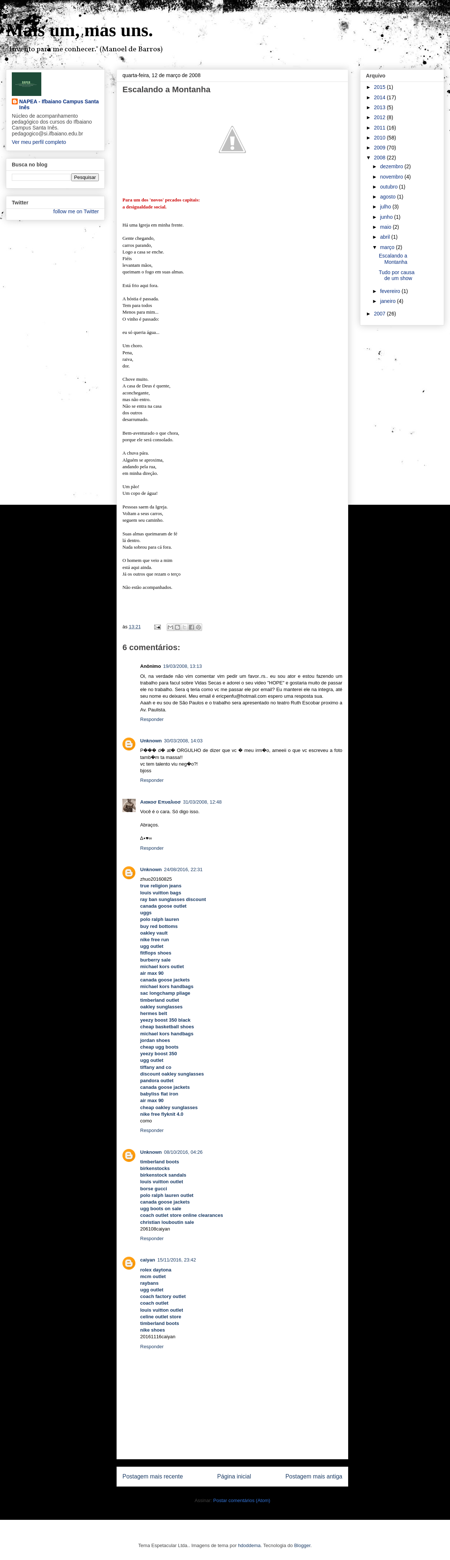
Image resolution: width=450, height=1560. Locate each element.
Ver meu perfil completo (39, 142)
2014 (380, 97)
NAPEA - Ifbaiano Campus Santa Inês (59, 104)
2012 (380, 117)
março (388, 247)
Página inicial (234, 1476)
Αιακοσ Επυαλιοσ (160, 802)
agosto (388, 197)
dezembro (392, 166)
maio (386, 227)
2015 (380, 87)
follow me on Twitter (76, 211)
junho (387, 217)
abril (385, 237)
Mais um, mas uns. (79, 30)
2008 (380, 158)
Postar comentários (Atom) (241, 1500)
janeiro (388, 301)
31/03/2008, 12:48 (202, 802)
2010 (380, 138)
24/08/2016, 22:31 (183, 869)
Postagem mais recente (152, 1476)
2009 (380, 148)
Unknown (151, 740)
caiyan (147, 1260)
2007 (380, 314)
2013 (380, 107)
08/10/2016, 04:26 (183, 1152)
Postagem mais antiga (313, 1476)
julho (386, 207)
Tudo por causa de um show (397, 275)
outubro (389, 187)
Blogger (302, 1545)
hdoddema (249, 1545)
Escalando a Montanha (393, 259)
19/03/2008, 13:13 (182, 666)
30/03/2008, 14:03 (183, 740)
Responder (152, 719)
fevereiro (390, 291)
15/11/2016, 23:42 (176, 1260)
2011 (380, 128)
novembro (392, 177)
